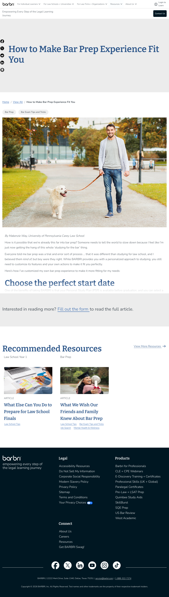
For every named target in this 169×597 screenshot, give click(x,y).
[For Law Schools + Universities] (73, 4)
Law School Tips (12, 424)
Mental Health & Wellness (86, 427)
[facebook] (54, 567)
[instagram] (103, 567)
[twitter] (66, 567)
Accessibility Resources (74, 466)
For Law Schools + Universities (57, 4)
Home (5, 102)
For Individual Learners (27, 4)
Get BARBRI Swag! (71, 547)
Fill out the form (73, 309)
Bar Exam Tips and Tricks (91, 424)
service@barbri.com (104, 578)
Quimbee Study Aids (129, 497)
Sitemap (64, 492)
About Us (129, 4)
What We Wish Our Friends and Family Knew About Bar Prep (81, 412)
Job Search (66, 427)
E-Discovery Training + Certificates (138, 476)
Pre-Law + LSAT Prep (129, 492)
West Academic (125, 518)
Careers (64, 537)
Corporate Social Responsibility (79, 476)
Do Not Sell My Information (77, 471)
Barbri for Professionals (130, 466)
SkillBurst (121, 502)
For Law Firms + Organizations (91, 4)
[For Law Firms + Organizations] (106, 4)
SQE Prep (121, 508)
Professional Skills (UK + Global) (136, 482)
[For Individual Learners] (39, 4)
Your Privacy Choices (72, 502)
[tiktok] (115, 567)
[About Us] (136, 4)
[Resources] (121, 4)
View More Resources (150, 346)
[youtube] (91, 567)
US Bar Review (125, 513)
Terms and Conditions (73, 497)
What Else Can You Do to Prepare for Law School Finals (28, 412)
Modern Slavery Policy (73, 482)
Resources (115, 4)
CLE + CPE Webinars (129, 471)
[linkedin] (78, 567)
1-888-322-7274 (123, 578)
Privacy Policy (68, 487)
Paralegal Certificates (129, 487)
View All (18, 102)
